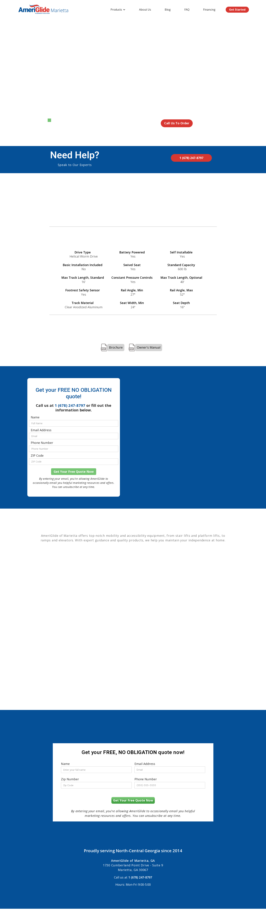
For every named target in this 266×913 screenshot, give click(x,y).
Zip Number (70, 779)
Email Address (41, 430)
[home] (43, 9)
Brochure (116, 347)
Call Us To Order (176, 123)
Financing (209, 9)
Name (35, 417)
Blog (168, 9)
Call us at (133, 875)
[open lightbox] (85, 89)
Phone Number (42, 443)
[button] (118, 9)
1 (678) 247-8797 (191, 158)
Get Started (237, 9)
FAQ (186, 9)
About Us (145, 9)
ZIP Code (37, 456)
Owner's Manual (148, 347)
